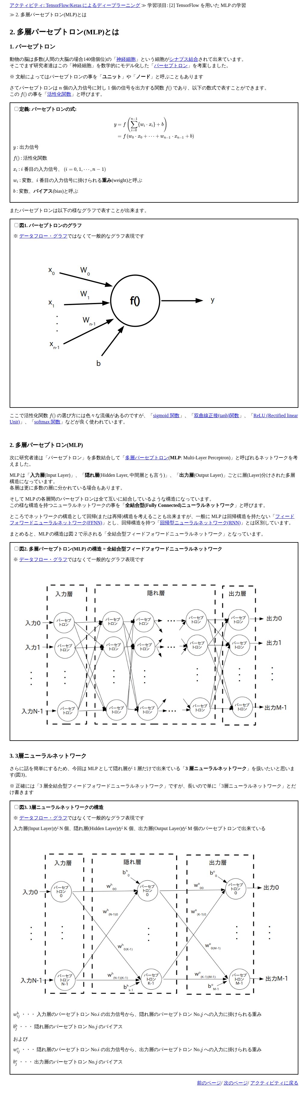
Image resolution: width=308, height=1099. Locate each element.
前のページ (209, 1082)
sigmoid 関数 (166, 415)
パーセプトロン (171, 65)
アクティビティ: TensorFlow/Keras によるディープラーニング (75, 5)
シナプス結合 (183, 59)
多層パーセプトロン (146, 457)
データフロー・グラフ (43, 236)
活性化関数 (59, 94)
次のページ (236, 1082)
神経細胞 (126, 59)
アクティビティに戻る (274, 1082)
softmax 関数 (47, 421)
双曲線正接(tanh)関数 (216, 415)
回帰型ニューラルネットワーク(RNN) (200, 522)
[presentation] (60, 88)
